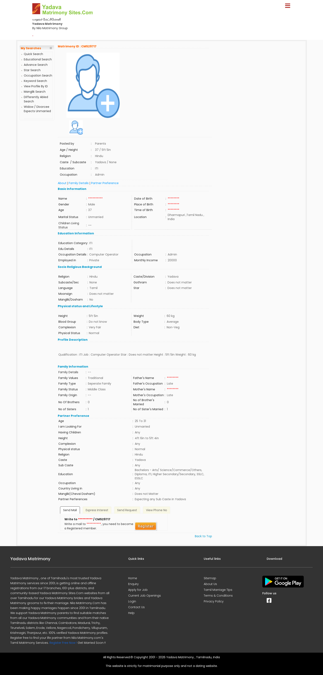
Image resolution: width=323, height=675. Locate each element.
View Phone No (156, 510)
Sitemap (210, 578)
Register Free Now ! (63, 643)
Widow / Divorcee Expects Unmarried (37, 109)
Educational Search (38, 59)
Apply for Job (138, 590)
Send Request (127, 510)
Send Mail (70, 510)
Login (132, 601)
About (62, 183)
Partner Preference (105, 183)
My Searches (31, 48)
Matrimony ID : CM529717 (77, 46)
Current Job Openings (144, 595)
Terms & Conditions (218, 595)
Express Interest (97, 510)
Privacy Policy (214, 601)
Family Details (79, 183)
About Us (210, 584)
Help (131, 613)
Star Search (32, 70)
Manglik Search (35, 92)
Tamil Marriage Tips (218, 590)
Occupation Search (38, 75)
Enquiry (133, 584)
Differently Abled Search (36, 99)
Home (132, 578)
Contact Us (136, 607)
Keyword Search (35, 81)
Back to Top (203, 536)
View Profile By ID (36, 86)
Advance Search (36, 65)
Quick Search (33, 54)
